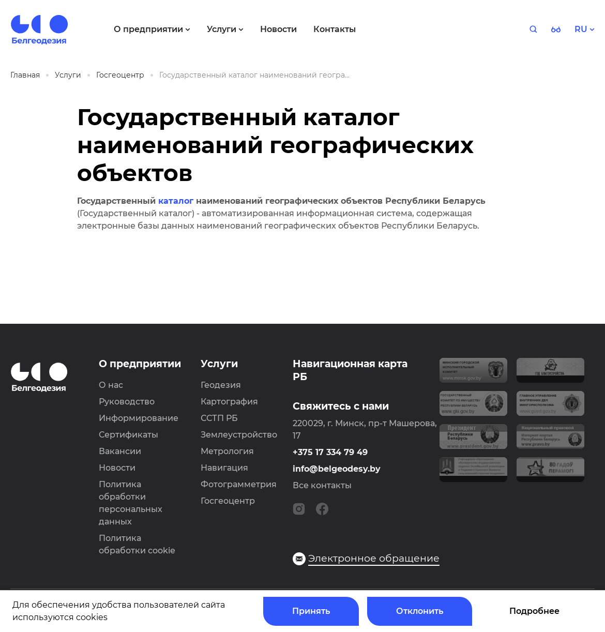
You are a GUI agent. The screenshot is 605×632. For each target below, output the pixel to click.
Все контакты (322, 485)
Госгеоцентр (228, 501)
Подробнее (534, 611)
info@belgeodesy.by (337, 469)
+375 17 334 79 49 (330, 452)
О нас (111, 385)
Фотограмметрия (239, 484)
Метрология (227, 451)
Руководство (127, 402)
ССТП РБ (219, 418)
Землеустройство (239, 435)
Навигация (224, 468)
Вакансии (120, 451)
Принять (311, 611)
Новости (117, 468)
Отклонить (419, 611)
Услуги (219, 364)
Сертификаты (128, 435)
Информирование (138, 418)
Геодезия (221, 385)
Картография (229, 402)
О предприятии (140, 364)
